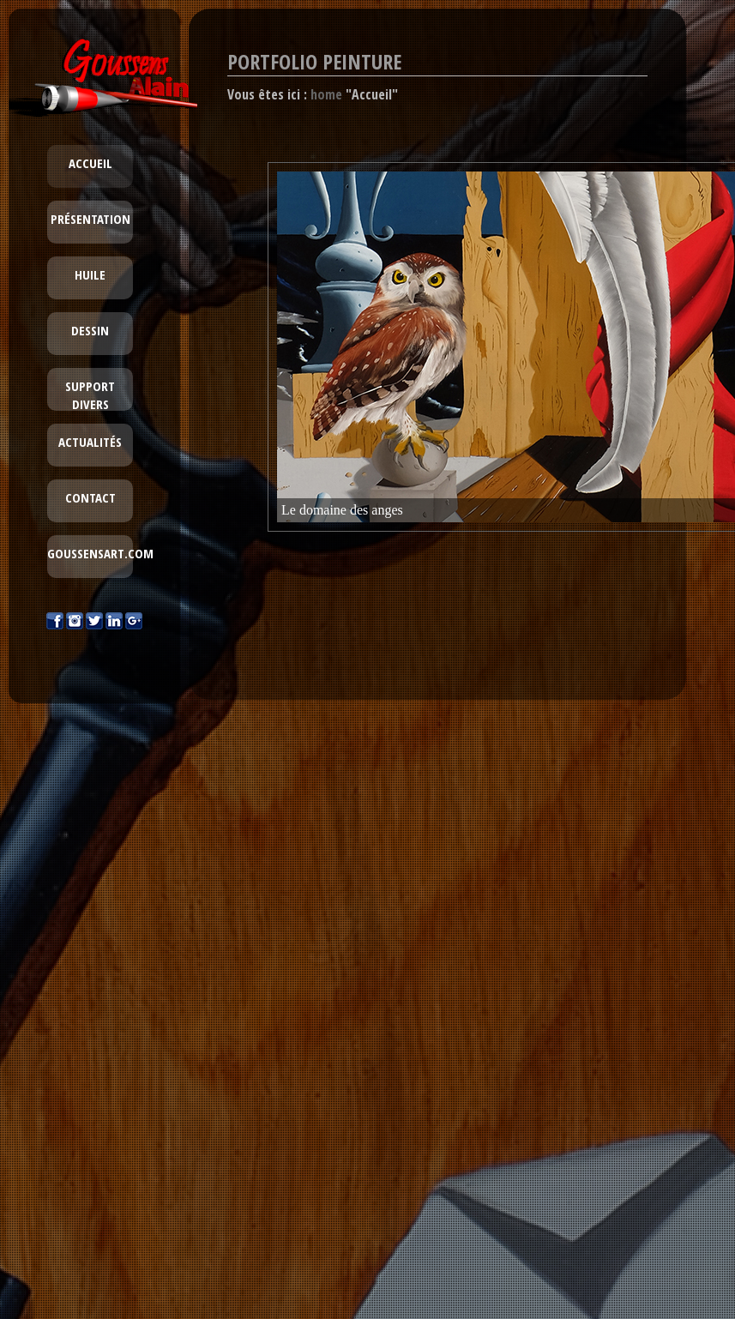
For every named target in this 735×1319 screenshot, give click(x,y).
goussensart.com (100, 553)
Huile (90, 274)
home (326, 94)
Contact (90, 497)
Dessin (90, 330)
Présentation (90, 218)
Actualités (90, 441)
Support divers (90, 395)
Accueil (90, 163)
